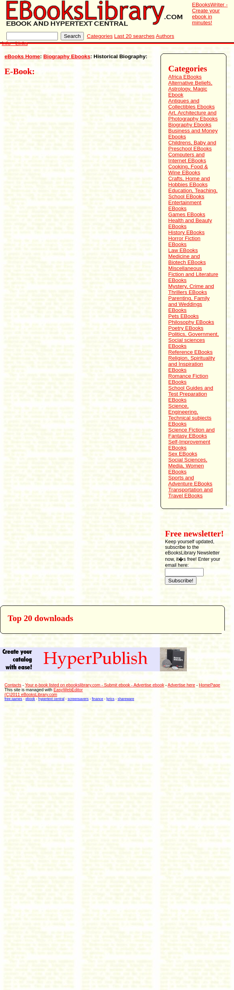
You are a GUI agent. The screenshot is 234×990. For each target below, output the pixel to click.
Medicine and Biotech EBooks (187, 259)
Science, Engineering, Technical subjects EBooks (189, 415)
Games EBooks (186, 214)
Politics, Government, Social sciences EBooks (193, 340)
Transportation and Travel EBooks (190, 493)
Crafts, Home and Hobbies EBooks (189, 181)
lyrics (110, 699)
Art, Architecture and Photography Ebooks (193, 116)
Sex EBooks (182, 454)
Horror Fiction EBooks (184, 241)
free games (13, 699)
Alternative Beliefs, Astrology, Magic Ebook (190, 89)
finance (97, 699)
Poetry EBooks (185, 328)
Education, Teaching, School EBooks (193, 193)
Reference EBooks (190, 352)
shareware (126, 699)
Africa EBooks (185, 77)
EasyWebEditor (68, 689)
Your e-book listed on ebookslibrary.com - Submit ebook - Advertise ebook (94, 684)
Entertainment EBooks (184, 205)
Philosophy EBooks (191, 322)
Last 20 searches (134, 36)
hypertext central (51, 699)
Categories (100, 36)
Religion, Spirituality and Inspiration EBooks (191, 364)
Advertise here (181, 684)
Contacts (12, 684)
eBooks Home (22, 56)
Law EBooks (183, 250)
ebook (30, 699)
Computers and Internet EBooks (187, 158)
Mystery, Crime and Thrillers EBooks (191, 289)
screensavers (78, 699)
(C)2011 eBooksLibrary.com (30, 694)
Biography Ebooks (66, 56)
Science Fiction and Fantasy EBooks (191, 433)
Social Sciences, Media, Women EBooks (187, 466)
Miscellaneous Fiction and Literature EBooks (193, 274)
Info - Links (15, 43)
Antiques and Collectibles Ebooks (191, 104)
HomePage (209, 684)
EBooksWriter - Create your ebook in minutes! (210, 14)
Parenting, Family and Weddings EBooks (189, 304)
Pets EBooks (183, 316)
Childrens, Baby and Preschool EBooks (192, 146)
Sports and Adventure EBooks (190, 481)
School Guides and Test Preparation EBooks (190, 394)
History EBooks (186, 232)
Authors (165, 36)
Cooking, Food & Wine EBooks (188, 170)
